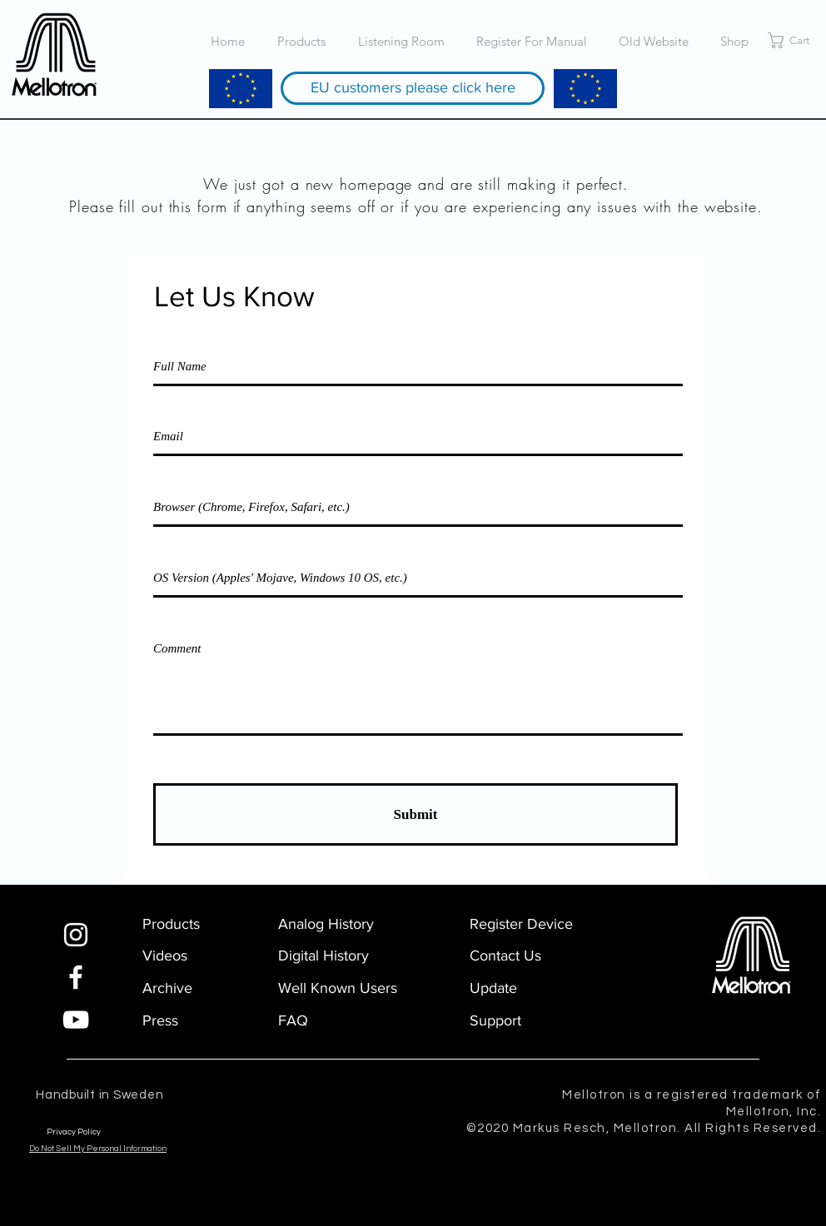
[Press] (204, 1021)
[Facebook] (76, 977)
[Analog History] (339, 924)
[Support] (521, 1021)
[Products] (204, 924)
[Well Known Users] (339, 988)
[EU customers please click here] (413, 88)
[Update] (521, 988)
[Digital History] (339, 956)
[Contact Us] (521, 956)
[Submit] (415, 814)
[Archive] (172, 988)
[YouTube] (76, 1019)
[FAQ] (329, 1021)
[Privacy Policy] (113, 1131)
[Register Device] (531, 924)
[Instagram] (76, 935)
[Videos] (172, 956)
